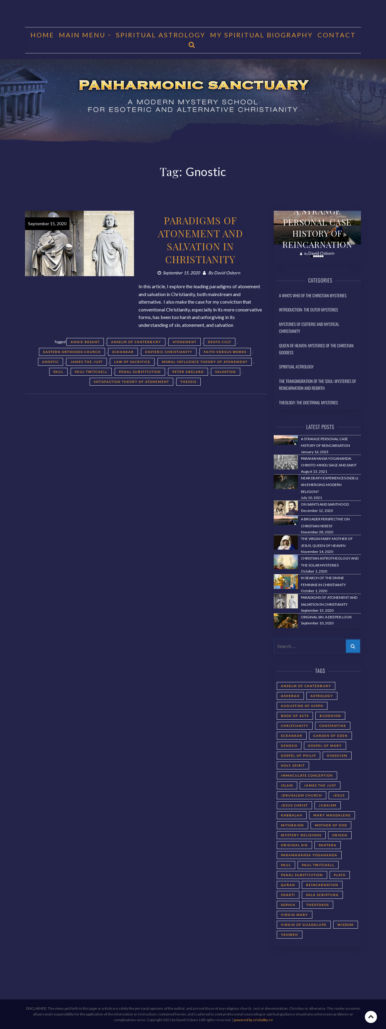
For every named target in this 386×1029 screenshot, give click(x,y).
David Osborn (227, 272)
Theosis (188, 382)
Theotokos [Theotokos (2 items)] (317, 905)
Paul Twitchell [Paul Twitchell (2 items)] (318, 865)
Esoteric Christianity (168, 352)
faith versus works (225, 352)
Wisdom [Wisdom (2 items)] (345, 924)
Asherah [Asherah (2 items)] (290, 696)
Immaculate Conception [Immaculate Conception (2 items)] (307, 775)
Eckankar (123, 352)
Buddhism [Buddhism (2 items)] (330, 716)
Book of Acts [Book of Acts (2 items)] (295, 716)
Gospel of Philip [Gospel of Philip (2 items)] (298, 755)
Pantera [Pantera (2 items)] (328, 845)
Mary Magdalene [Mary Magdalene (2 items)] (332, 815)
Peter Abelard (188, 372)
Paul (58, 372)
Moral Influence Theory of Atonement (204, 362)
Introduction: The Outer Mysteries (308, 309)
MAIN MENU (82, 35)
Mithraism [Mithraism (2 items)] (292, 825)
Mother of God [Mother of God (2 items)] (331, 825)
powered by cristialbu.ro (253, 1020)
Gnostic (50, 362)
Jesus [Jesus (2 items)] (339, 795)
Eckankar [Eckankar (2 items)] (291, 735)
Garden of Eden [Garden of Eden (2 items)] (330, 735)
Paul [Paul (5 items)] (286, 865)
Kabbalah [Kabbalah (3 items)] (291, 815)
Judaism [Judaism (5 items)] (328, 805)
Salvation (225, 372)
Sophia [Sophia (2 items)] (288, 905)
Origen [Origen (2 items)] (339, 835)
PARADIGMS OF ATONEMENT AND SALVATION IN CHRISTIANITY (200, 240)
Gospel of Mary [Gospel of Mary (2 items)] (325, 745)
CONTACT (336, 35)
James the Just (86, 362)
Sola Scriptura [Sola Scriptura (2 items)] (322, 895)
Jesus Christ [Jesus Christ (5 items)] (294, 805)
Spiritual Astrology (161, 35)
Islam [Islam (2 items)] (287, 785)
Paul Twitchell (91, 372)
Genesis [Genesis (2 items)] (289, 745)
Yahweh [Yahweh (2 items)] (289, 934)
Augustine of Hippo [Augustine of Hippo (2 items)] (302, 706)
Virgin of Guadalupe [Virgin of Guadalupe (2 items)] (304, 924)
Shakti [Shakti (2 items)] (288, 895)
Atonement (184, 342)
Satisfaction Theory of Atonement (131, 382)
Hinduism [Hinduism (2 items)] (337, 755)
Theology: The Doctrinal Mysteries (308, 402)
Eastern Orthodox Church (72, 352)
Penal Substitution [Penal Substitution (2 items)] (302, 875)
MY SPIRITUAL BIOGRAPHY (261, 35)
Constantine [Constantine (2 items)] (332, 726)
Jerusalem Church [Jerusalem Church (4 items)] (301, 795)
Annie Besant (85, 342)
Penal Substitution (140, 372)
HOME (42, 35)
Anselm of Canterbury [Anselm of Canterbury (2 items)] (306, 686)
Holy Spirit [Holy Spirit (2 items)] (293, 765)
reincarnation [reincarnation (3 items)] (322, 885)
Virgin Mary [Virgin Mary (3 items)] (294, 915)
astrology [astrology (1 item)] (322, 696)
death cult (219, 342)
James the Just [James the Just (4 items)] (320, 785)
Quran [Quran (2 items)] (288, 885)
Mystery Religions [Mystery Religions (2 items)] (301, 835)
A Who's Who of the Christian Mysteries (312, 295)
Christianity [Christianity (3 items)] (294, 726)
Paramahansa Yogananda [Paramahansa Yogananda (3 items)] (309, 855)
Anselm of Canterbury (136, 342)
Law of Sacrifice (132, 362)
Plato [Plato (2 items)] (340, 875)
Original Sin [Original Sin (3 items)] (294, 845)
